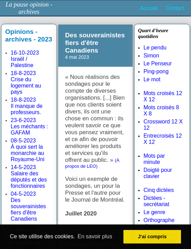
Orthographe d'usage (158, 223)
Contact (174, 8)
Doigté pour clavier (157, 173)
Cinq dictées (158, 190)
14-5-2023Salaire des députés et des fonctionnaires (29, 176)
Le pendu (155, 47)
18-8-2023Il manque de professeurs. (27, 106)
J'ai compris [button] (152, 236)
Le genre (154, 212)
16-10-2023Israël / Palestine (25, 59)
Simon (151, 55)
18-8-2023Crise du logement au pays (26, 82)
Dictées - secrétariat (156, 201)
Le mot (151, 79)
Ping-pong (156, 71)
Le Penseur (157, 63)
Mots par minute (154, 159)
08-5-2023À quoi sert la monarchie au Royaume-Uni (27, 150)
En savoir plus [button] (95, 236)
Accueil (149, 8)
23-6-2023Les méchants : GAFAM (29, 126)
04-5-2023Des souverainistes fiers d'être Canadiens (28, 206)
